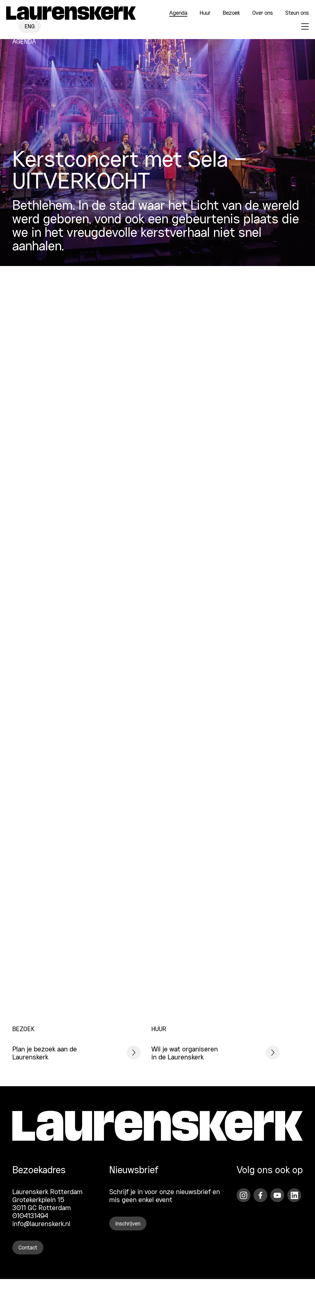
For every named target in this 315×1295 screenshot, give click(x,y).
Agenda (178, 13)
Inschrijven (127, 1224)
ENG (30, 26)
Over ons (262, 13)
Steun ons (297, 13)
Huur (205, 13)
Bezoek (231, 13)
